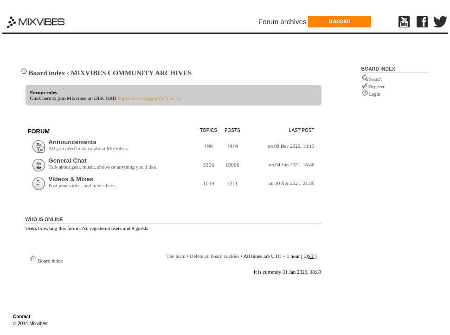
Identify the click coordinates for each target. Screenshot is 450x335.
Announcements (72, 141)
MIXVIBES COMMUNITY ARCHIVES (131, 73)
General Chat (68, 160)
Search (375, 79)
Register (377, 86)
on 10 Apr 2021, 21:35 (291, 183)
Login (374, 94)
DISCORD (339, 21)
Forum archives (282, 22)
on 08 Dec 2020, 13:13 (291, 146)
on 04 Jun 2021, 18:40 (292, 164)
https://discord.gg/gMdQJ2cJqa (150, 98)
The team (176, 256)
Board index (47, 73)
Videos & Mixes (71, 179)
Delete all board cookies (214, 256)
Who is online (44, 219)
